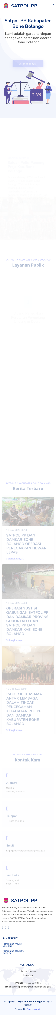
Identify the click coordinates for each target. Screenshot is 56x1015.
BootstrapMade (34, 1009)
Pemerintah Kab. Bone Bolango (13, 952)
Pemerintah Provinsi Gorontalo (12, 945)
